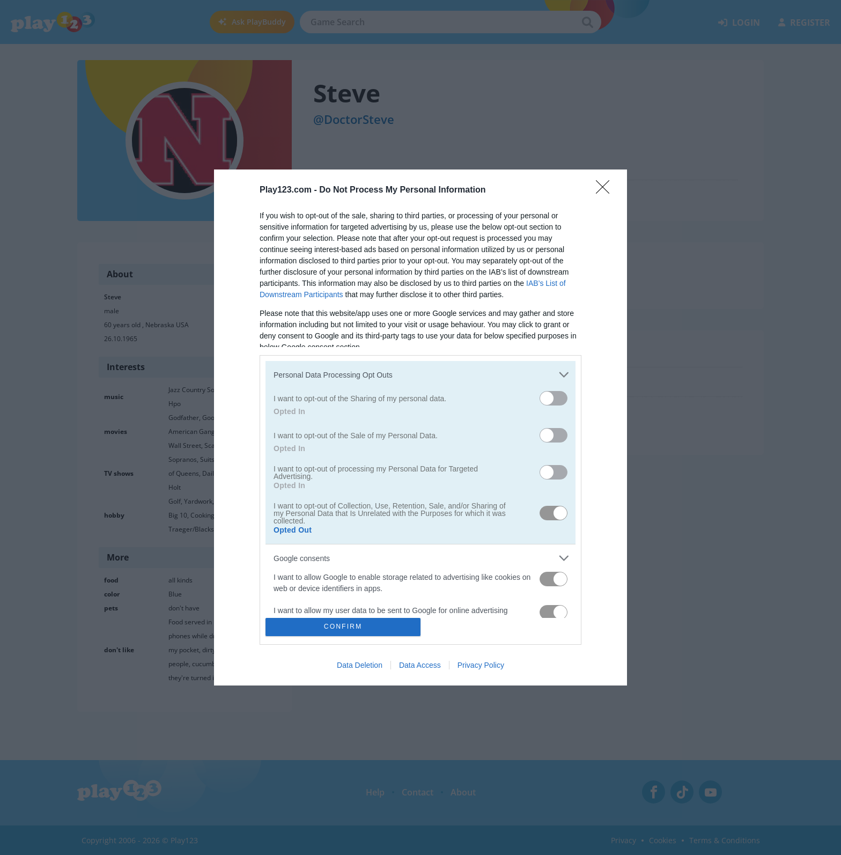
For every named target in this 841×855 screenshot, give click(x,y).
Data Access (420, 665)
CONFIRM (343, 626)
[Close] (606, 190)
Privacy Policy (481, 665)
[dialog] (420, 427)
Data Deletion (359, 665)
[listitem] (420, 374)
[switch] (553, 398)
